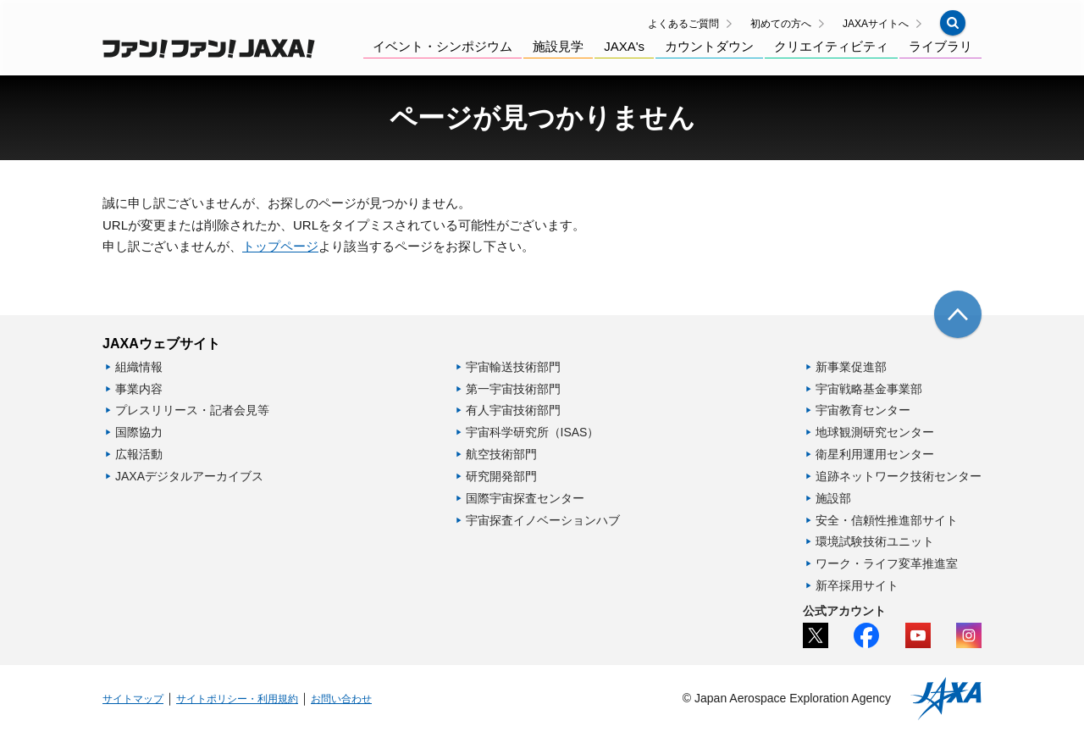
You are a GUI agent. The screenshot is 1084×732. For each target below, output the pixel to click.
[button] (952, 23)
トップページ (280, 246)
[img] (958, 314)
